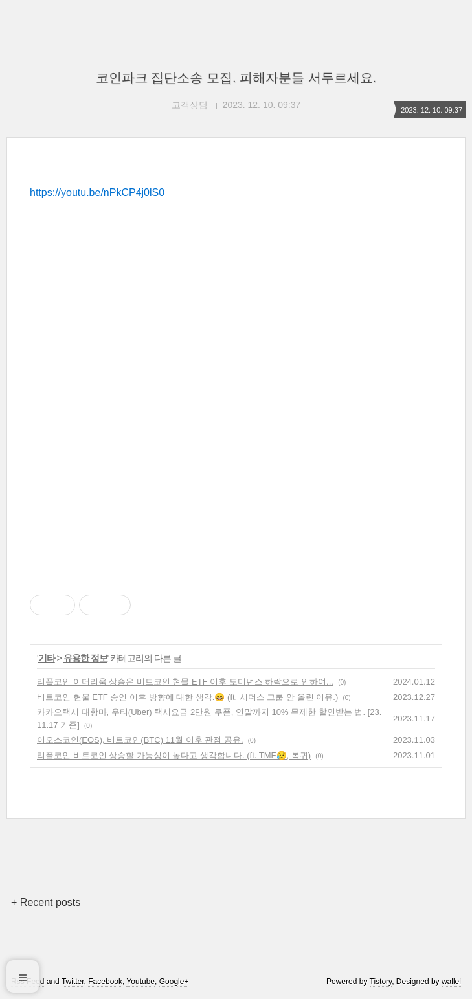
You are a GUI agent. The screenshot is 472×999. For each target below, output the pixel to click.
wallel (451, 981)
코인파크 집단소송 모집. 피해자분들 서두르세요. (236, 78)
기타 (46, 658)
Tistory (381, 981)
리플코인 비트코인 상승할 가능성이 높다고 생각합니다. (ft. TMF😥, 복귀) (174, 755)
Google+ (174, 981)
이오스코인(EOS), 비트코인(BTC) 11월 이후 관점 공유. (140, 740)
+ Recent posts (45, 902)
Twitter (73, 981)
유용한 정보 (85, 658)
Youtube (140, 981)
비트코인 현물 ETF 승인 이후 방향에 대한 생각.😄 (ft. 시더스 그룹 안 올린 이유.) (187, 697)
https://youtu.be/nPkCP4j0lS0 (97, 192)
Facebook (105, 981)
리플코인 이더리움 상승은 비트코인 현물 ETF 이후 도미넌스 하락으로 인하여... (185, 681)
